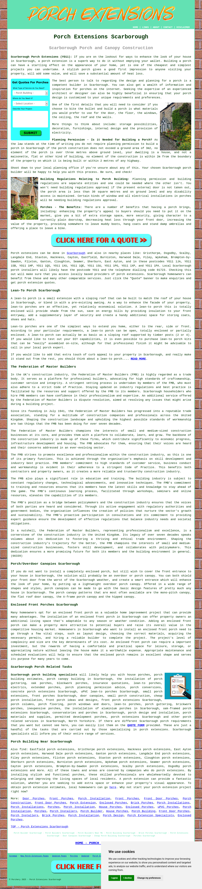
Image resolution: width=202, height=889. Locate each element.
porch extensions (130, 274)
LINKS (145, 27)
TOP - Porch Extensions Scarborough (39, 826)
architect (59, 93)
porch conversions (145, 687)
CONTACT (168, 27)
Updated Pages (59, 856)
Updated (85, 856)
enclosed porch (98, 571)
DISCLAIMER (183, 27)
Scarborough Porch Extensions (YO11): (41, 56)
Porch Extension (83, 802)
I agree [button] (114, 878)
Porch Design (113, 815)
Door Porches (33, 798)
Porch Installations (173, 802)
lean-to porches (127, 704)
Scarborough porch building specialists (44, 674)
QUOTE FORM (135, 725)
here (112, 787)
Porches (54, 807)
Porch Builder (92, 811)
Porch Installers (63, 811)
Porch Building (143, 811)
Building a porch (177, 61)
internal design (108, 128)
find (23, 749)
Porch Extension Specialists (150, 815)
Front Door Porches (161, 798)
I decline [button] (127, 878)
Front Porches (61, 798)
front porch (105, 616)
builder (75, 85)
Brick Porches (142, 802)
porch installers (24, 270)
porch (172, 207)
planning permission (123, 144)
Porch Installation (94, 798)
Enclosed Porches (113, 802)
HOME (135, 27)
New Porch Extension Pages (34, 856)
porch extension (54, 61)
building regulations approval (84, 187)
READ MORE (138, 358)
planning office (66, 167)
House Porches (110, 807)
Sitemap (13, 856)
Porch (15, 253)
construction (42, 374)
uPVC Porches (168, 807)
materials (150, 108)
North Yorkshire (81, 721)
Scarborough (76, 253)
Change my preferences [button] (149, 878)
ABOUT (156, 27)
